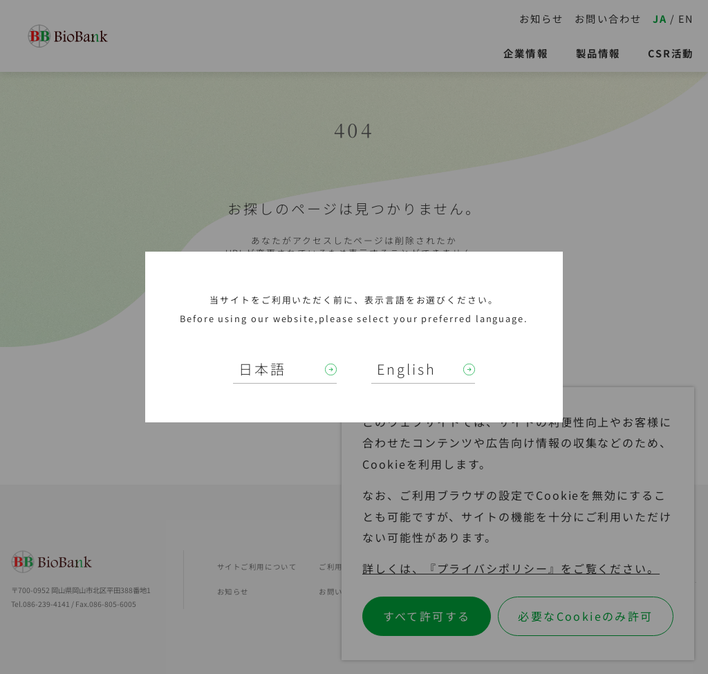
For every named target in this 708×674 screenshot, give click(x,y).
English (406, 369)
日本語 (262, 369)
